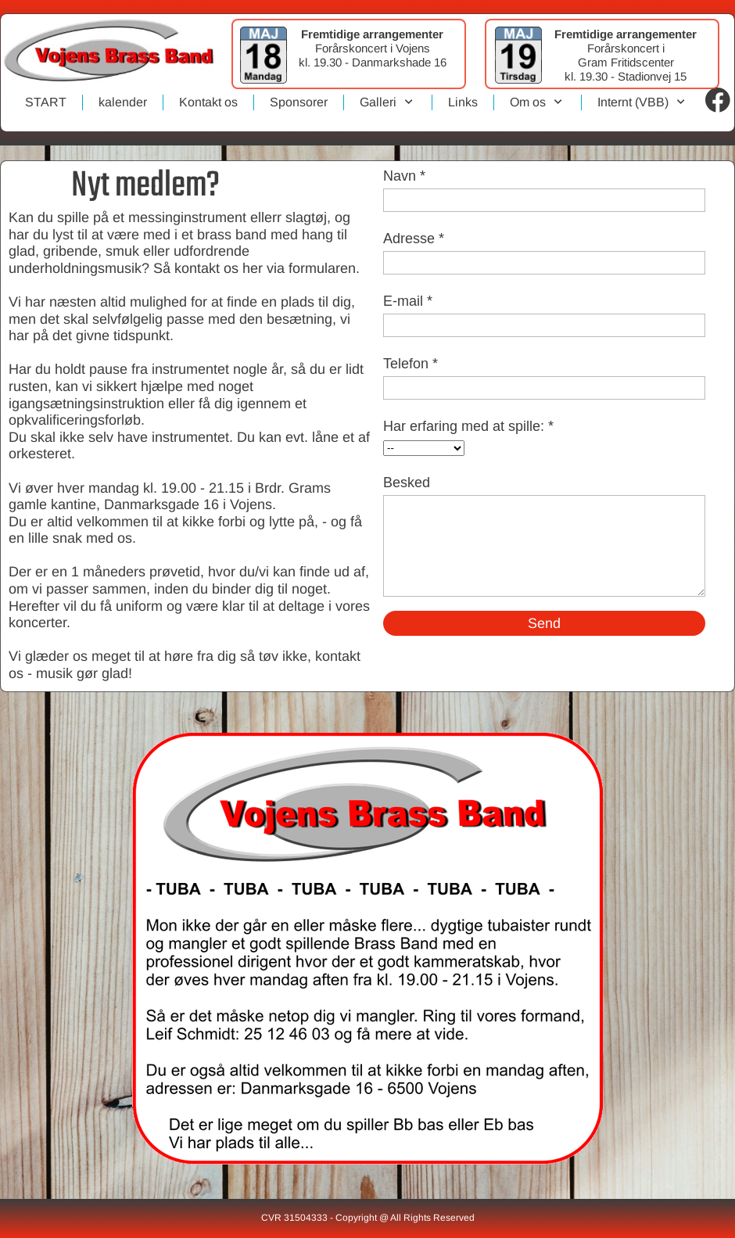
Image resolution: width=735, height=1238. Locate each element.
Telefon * (410, 363)
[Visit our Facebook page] (717, 100)
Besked (406, 482)
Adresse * (413, 238)
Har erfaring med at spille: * (468, 426)
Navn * (404, 176)
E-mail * (407, 301)
